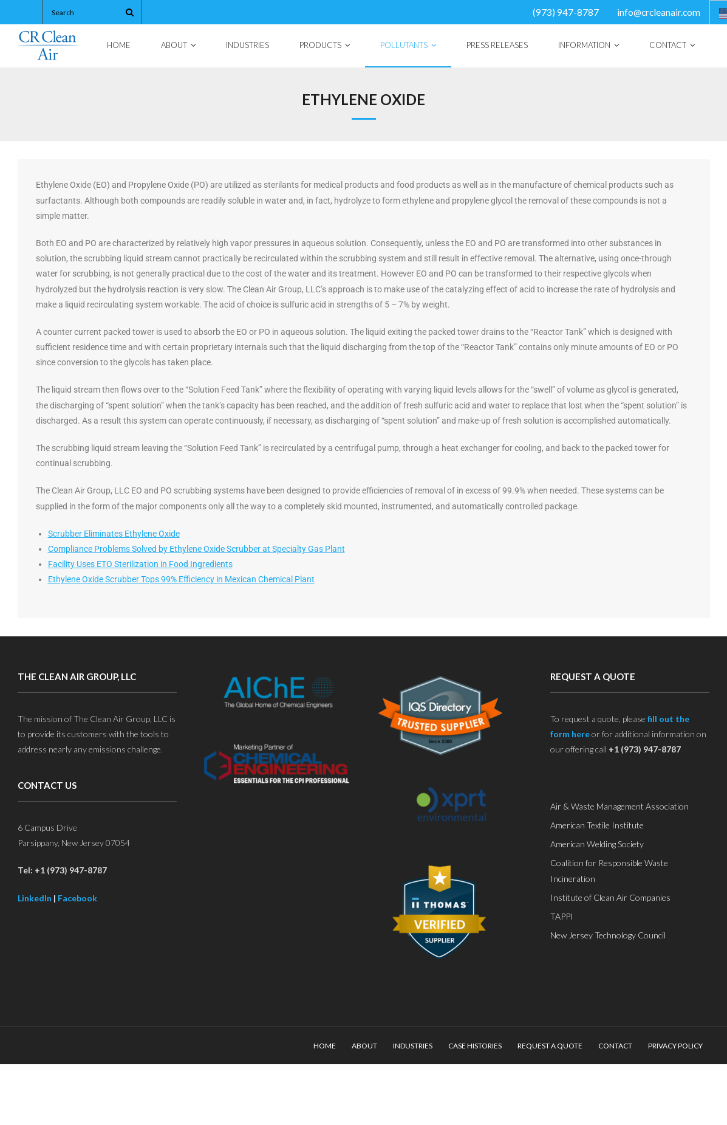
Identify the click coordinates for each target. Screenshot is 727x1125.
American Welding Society (597, 844)
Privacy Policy (675, 1045)
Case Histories (475, 1045)
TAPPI (561, 916)
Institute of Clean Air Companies (610, 897)
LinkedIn (35, 898)
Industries (412, 1045)
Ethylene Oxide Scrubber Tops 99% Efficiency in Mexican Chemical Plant (181, 579)
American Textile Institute (597, 825)
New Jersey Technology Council (608, 935)
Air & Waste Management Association (619, 806)
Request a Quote (549, 1045)
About (364, 1045)
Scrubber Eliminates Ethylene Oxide (114, 533)
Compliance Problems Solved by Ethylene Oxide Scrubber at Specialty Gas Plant (196, 549)
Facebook (77, 898)
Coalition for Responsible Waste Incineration (609, 870)
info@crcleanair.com (658, 12)
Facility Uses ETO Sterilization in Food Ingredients (140, 564)
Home (324, 1045)
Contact (615, 1045)
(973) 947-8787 (566, 12)
